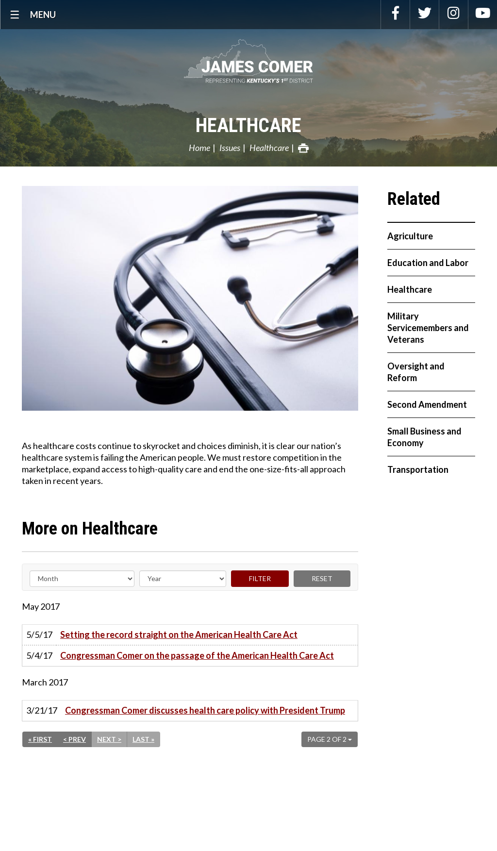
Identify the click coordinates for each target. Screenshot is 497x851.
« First (40, 739)
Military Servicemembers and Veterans (428, 328)
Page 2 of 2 (329, 739)
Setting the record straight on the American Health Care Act (179, 634)
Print (303, 148)
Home (199, 147)
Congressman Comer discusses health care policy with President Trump (205, 710)
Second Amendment (427, 404)
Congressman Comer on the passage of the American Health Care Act (197, 655)
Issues (229, 147)
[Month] (82, 578)
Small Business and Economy (424, 437)
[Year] (182, 578)
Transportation (417, 469)
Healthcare (248, 125)
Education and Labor (427, 262)
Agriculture (410, 236)
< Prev (74, 739)
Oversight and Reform (416, 372)
